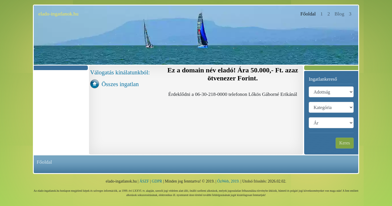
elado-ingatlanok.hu (58, 14)
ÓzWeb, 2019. (228, 181)
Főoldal (309, 13)
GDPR (157, 181)
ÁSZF (144, 181)
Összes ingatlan (120, 84)
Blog (339, 14)
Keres (344, 142)
